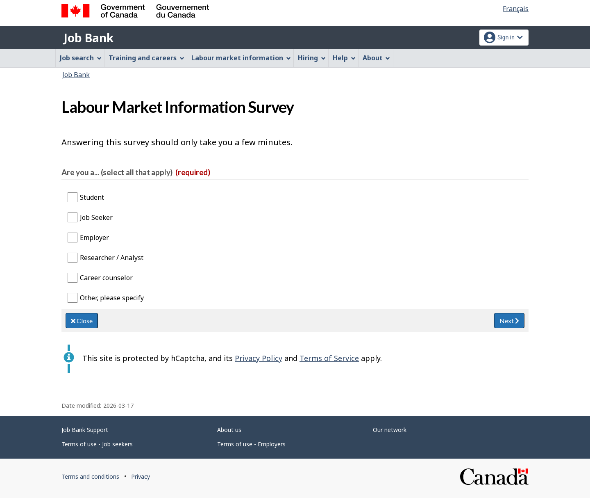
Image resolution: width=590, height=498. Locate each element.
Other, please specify (112, 297)
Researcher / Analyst (111, 257)
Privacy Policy (258, 358)
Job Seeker (96, 217)
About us (229, 430)
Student (92, 197)
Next (509, 320)
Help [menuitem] (344, 57)
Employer (94, 237)
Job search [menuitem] (81, 57)
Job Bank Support (84, 430)
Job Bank (88, 38)
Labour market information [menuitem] (241, 57)
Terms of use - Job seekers (97, 444)
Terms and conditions (90, 476)
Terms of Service (329, 358)
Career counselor (106, 277)
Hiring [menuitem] (312, 57)
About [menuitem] (376, 57)
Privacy (140, 476)
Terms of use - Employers (251, 444)
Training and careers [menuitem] (146, 57)
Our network (389, 430)
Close (82, 320)
